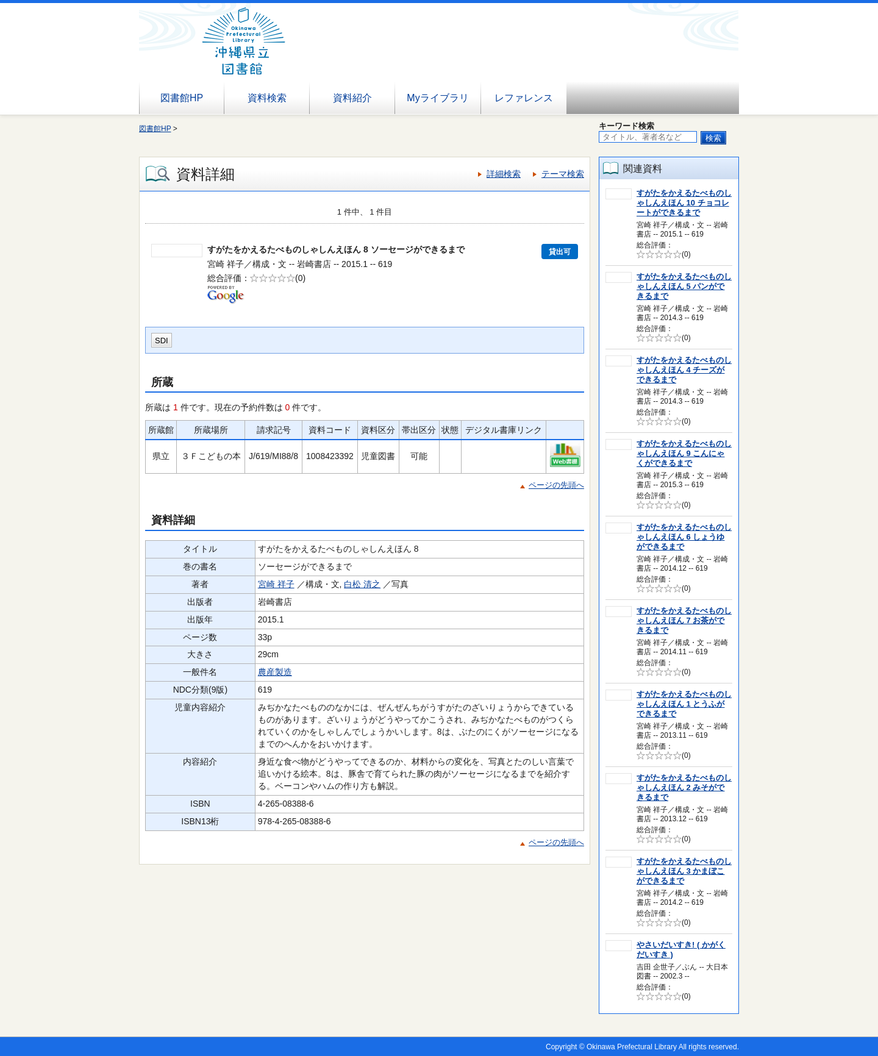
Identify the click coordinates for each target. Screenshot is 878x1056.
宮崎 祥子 (276, 584)
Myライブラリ (437, 98)
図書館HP (181, 98)
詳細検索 (504, 174)
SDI (161, 340)
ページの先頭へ (556, 485)
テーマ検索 (562, 174)
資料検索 (267, 98)
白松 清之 (362, 584)
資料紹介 (352, 98)
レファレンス (523, 98)
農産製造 (275, 672)
